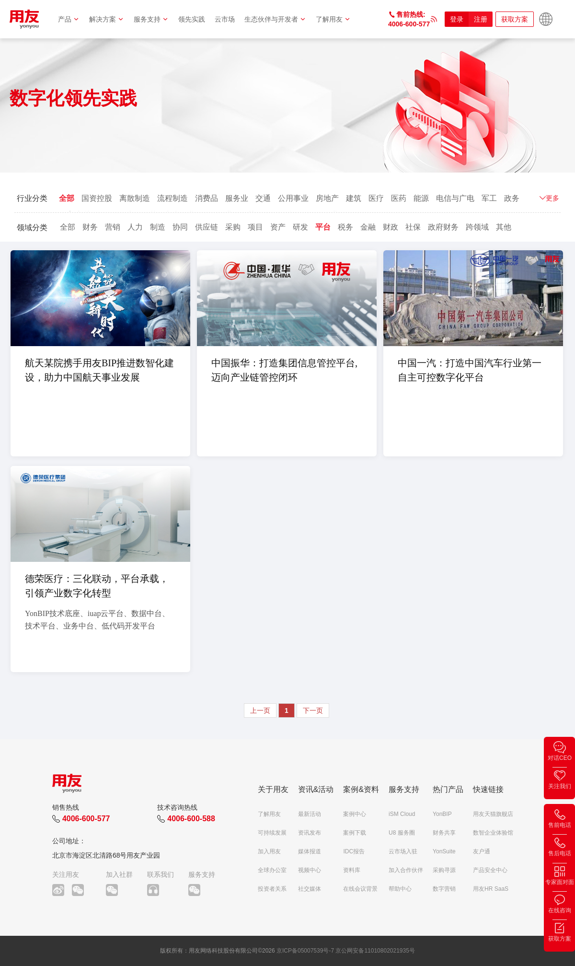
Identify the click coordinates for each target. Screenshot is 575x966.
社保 (413, 227)
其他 (503, 227)
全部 (66, 198)
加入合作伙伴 (406, 870)
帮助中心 (400, 888)
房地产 (327, 198)
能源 (421, 198)
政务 (511, 198)
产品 (69, 19)
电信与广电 (455, 198)
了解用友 (333, 19)
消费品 (206, 198)
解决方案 (106, 19)
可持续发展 (272, 832)
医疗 (376, 198)
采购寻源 (444, 870)
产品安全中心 (490, 870)
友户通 (481, 851)
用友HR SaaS (490, 888)
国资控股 (96, 198)
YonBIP (442, 814)
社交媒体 (309, 888)
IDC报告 (354, 851)
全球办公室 (272, 870)
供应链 (206, 227)
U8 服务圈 (402, 832)
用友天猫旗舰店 (493, 814)
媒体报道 (309, 851)
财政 (390, 227)
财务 (90, 227)
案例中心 (354, 814)
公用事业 (293, 198)
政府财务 (443, 227)
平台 (323, 227)
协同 (180, 227)
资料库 (351, 870)
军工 (489, 198)
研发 (300, 227)
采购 (233, 227)
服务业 (236, 198)
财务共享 (444, 832)
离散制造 (134, 198)
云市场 (225, 19)
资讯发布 (309, 832)
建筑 (353, 198)
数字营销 (444, 888)
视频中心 (309, 870)
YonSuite (444, 851)
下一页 (313, 710)
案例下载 (354, 832)
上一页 (260, 710)
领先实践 (191, 19)
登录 (456, 19)
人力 (135, 227)
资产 (278, 227)
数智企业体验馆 (493, 832)
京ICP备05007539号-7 (305, 950)
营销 (112, 227)
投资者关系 (272, 888)
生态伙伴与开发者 (275, 19)
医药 (398, 198)
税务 (345, 227)
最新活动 (309, 814)
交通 (263, 198)
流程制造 (172, 198)
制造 (157, 227)
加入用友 (269, 851)
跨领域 (477, 227)
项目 (255, 227)
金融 (368, 227)
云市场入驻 (403, 851)
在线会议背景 (360, 888)
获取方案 (514, 19)
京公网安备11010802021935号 (374, 950)
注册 (480, 19)
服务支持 (151, 19)
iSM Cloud (402, 814)
